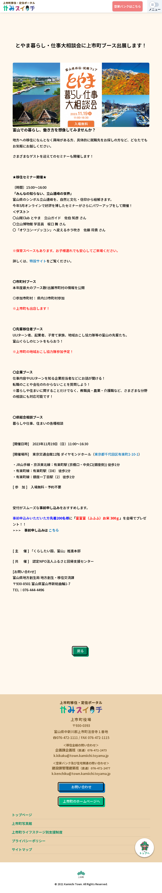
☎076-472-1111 (65, 737)
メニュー (155, 9)
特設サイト (38, 260)
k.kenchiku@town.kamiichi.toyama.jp (81, 773)
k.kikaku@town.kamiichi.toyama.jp (81, 755)
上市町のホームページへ (81, 801)
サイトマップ (22, 849)
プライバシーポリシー (29, 840)
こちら (54, 530)
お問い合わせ (81, 786)
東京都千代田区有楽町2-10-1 (116, 454)
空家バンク (127, 6)
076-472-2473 (97, 750)
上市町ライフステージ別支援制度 (37, 832)
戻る (80, 650)
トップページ (22, 814)
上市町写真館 (22, 823)
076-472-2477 (100, 768)
